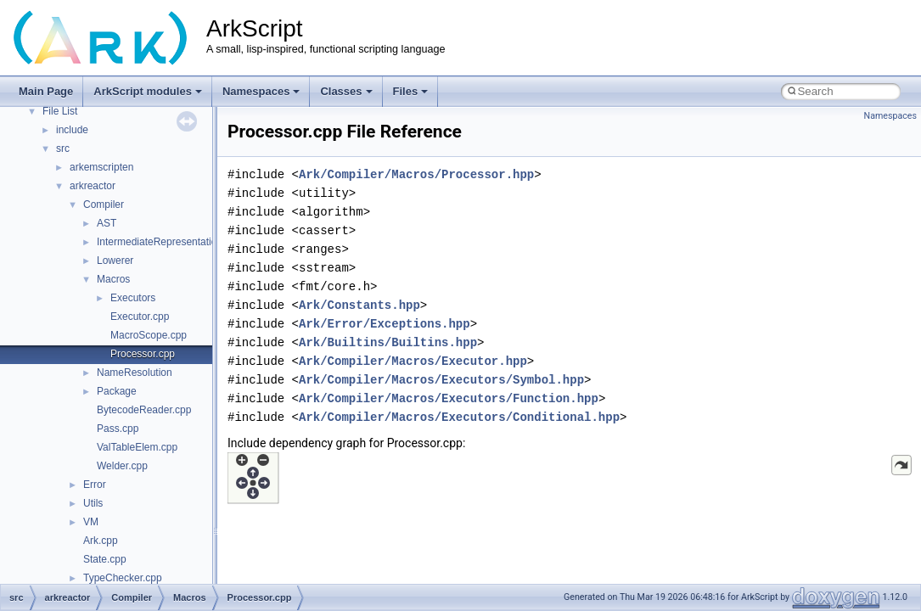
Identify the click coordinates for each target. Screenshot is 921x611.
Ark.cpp (100, 541)
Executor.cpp (139, 316)
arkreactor (92, 186)
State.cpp (104, 559)
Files (411, 91)
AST (106, 223)
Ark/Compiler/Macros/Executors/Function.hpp (448, 398)
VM (90, 522)
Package (117, 391)
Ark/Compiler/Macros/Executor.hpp (413, 361)
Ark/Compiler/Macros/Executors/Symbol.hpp (441, 380)
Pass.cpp (117, 428)
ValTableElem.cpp (137, 447)
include (72, 130)
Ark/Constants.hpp (359, 305)
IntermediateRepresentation (159, 242)
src (63, 148)
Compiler (103, 204)
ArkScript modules (147, 91)
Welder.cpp (122, 466)
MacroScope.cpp (148, 335)
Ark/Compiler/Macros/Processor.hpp (416, 174)
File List (59, 111)
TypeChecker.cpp (122, 578)
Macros (113, 279)
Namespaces (261, 91)
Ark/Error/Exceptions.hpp (384, 324)
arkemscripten (101, 167)
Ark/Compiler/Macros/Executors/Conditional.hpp (459, 417)
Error (94, 484)
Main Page (46, 91)
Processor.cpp (142, 354)
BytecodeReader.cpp (144, 410)
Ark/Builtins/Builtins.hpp (388, 342)
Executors (132, 298)
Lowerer (115, 260)
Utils (93, 503)
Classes (346, 91)
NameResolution (134, 372)
